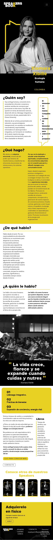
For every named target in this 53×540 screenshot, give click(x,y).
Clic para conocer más (15, 458)
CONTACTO (9, 465)
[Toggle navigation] (46, 4)
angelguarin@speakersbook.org (38, 532)
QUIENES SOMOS (20, 533)
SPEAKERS (20, 529)
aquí (9, 521)
